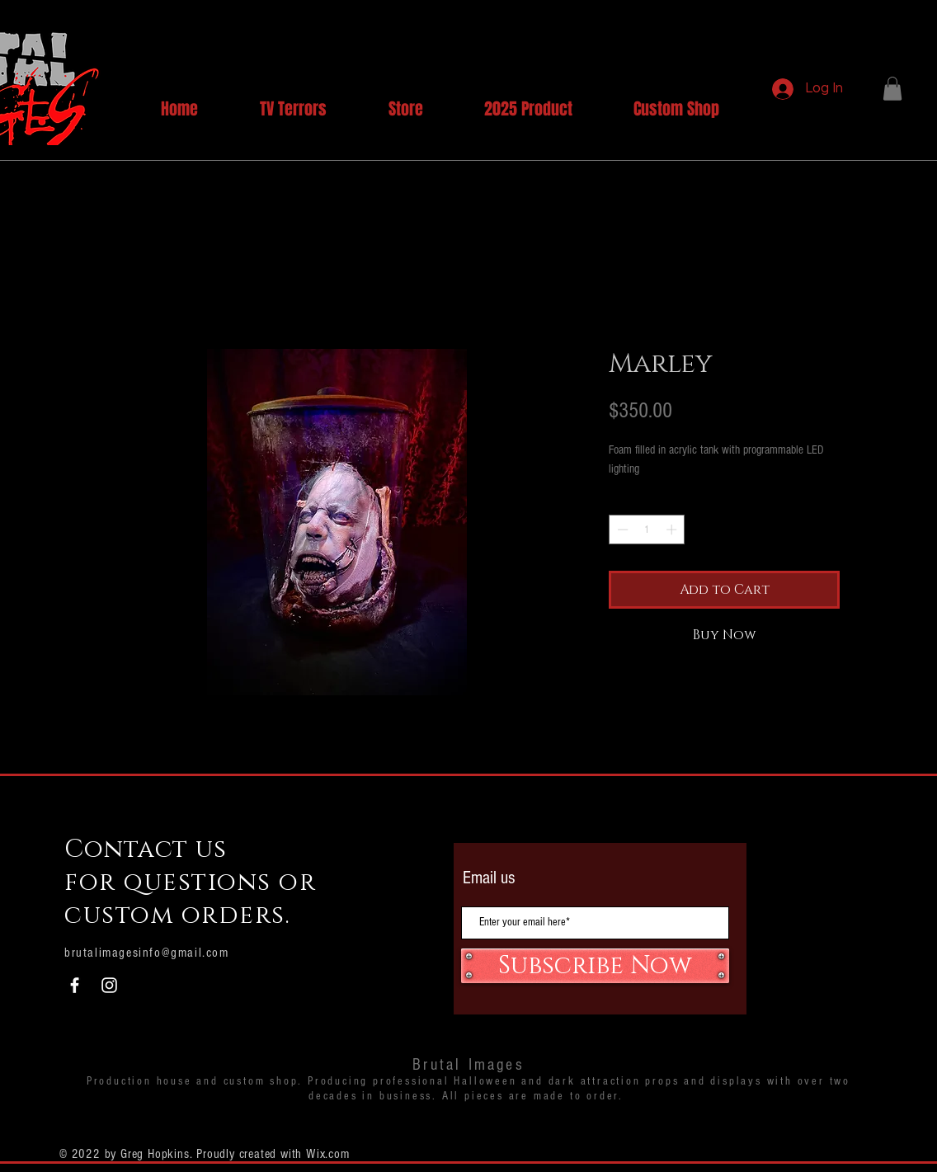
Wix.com (328, 1153)
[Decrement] (621, 529)
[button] (892, 89)
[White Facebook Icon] (74, 985)
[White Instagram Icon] (109, 985)
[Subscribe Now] (595, 965)
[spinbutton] (647, 529)
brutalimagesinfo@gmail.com (146, 952)
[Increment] (673, 529)
